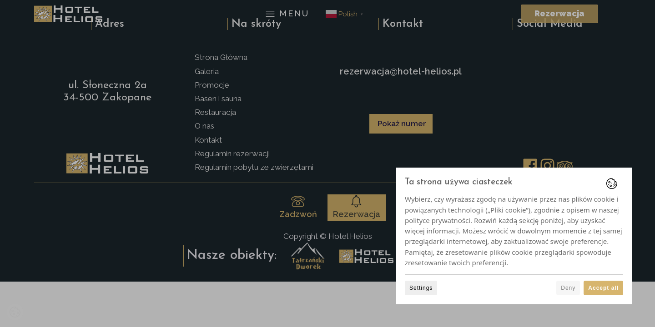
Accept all (603, 288)
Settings (421, 288)
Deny (568, 288)
